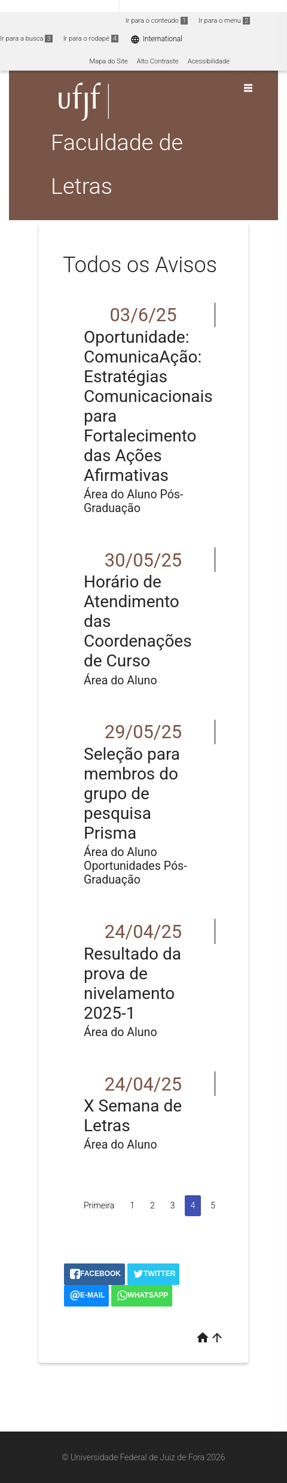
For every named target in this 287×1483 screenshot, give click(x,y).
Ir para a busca (26, 38)
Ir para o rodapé (90, 38)
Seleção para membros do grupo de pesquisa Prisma (132, 793)
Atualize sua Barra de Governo (183, 7)
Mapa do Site (108, 61)
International (156, 39)
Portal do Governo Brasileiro (59, 7)
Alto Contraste (158, 61)
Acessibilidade (209, 61)
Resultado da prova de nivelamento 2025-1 (132, 983)
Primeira (99, 1205)
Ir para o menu (224, 21)
